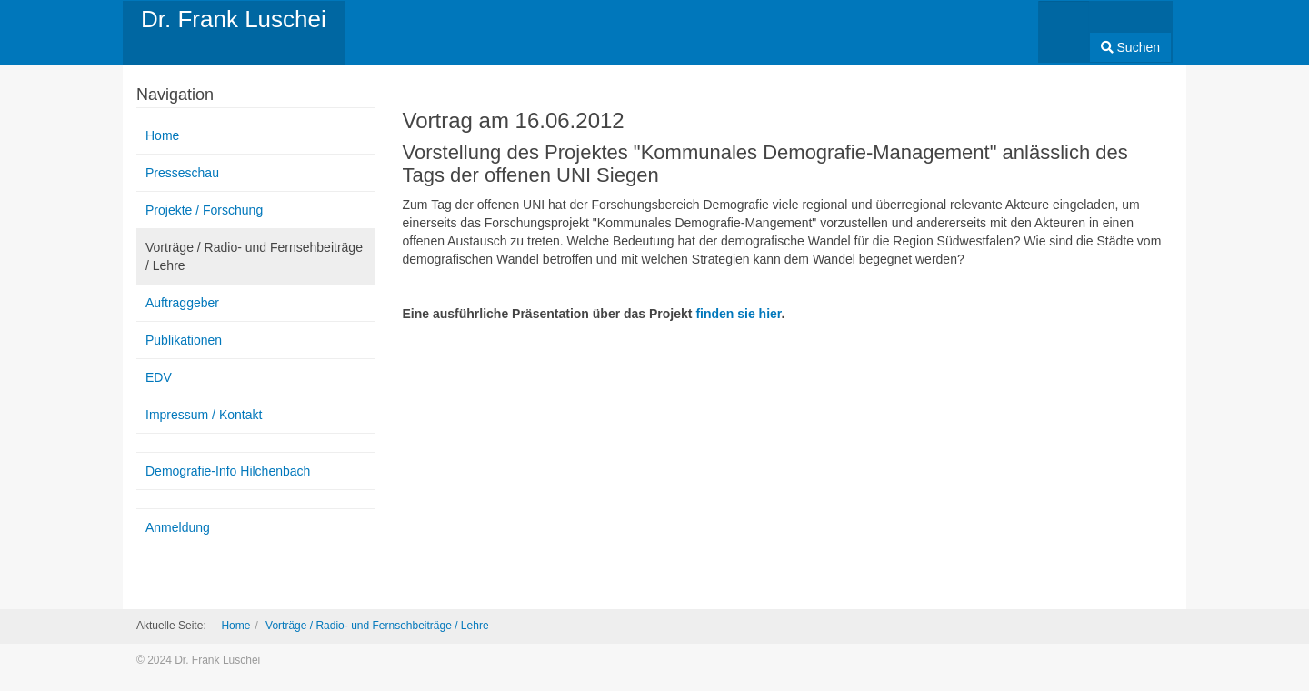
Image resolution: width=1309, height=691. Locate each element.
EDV (158, 377)
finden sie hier (738, 313)
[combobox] (1064, 26)
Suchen (1130, 47)
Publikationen (183, 340)
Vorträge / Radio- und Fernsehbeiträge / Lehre (254, 256)
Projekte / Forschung (204, 210)
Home (162, 135)
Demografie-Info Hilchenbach (227, 471)
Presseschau (182, 172)
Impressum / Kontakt (203, 414)
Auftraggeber (182, 302)
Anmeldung (177, 527)
